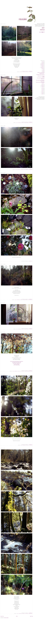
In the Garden (25, 169)
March (43, 84)
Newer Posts (2, 616)
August (43, 68)
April (43, 71)
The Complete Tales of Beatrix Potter (16, 362)
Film (17, 122)
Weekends (30, 613)
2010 (42, 92)
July (43, 69)
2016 (43, 61)
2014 (43, 88)
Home (17, 616)
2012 (43, 90)
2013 (43, 89)
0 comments (30, 328)
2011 (42, 91)
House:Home (26, 122)
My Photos (30, 122)
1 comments (30, 444)
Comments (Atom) (6, 617)
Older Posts (31, 616)
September (42, 67)
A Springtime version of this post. (40, 74)
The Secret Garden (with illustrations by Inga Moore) (16, 361)
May (43, 70)
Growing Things (21, 122)
